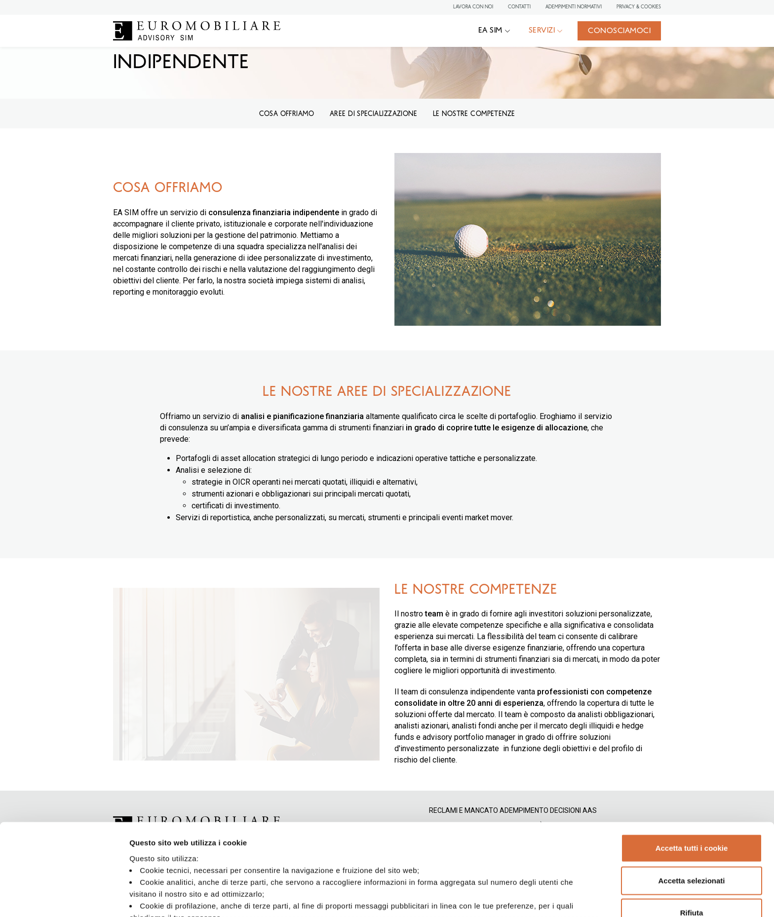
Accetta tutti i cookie (692, 774)
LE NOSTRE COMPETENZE (474, 114)
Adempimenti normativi (573, 6)
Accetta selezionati (691, 806)
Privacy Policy (296, 855)
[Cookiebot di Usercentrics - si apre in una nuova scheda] (64, 897)
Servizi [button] (542, 31)
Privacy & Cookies (639, 6)
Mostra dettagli (519, 897)
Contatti (519, 6)
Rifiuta (691, 839)
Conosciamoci (619, 31)
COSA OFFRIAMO (286, 114)
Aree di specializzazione (373, 114)
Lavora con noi (473, 6)
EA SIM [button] (490, 31)
